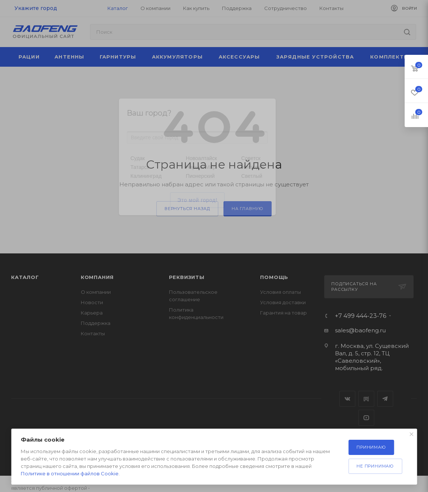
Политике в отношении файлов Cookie (70, 473)
